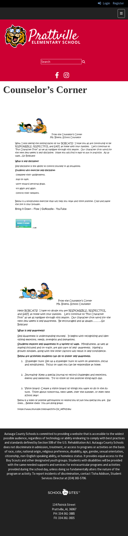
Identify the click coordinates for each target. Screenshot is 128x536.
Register (118, 3)
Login (104, 3)
